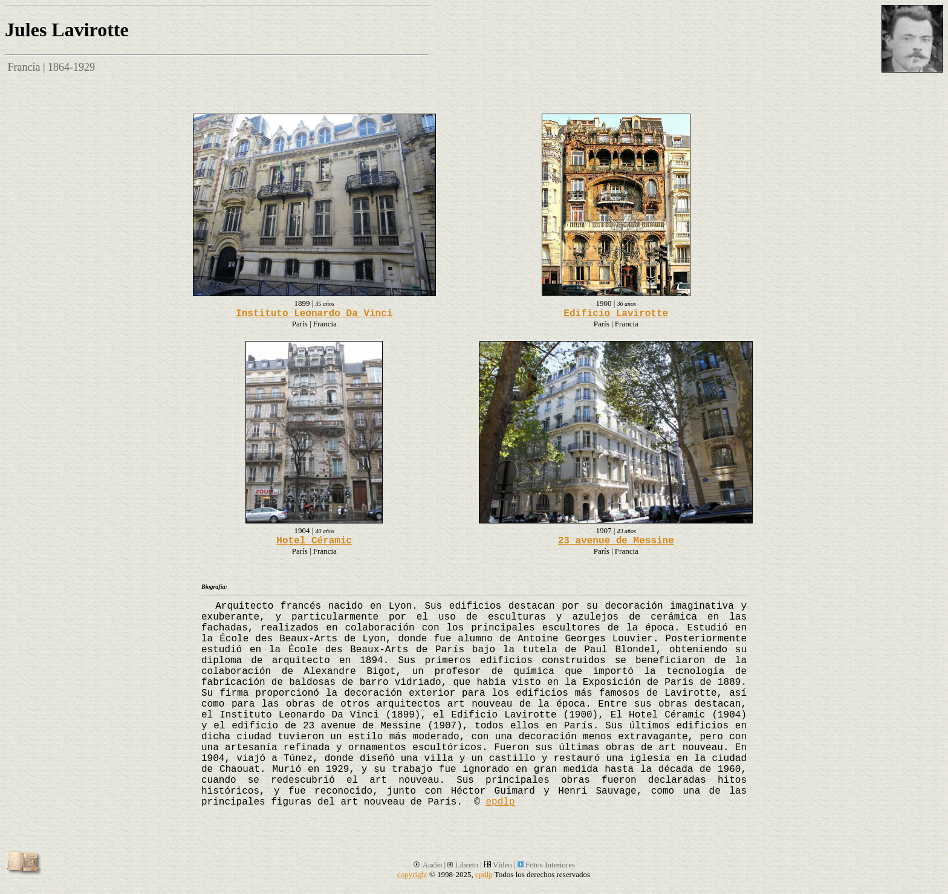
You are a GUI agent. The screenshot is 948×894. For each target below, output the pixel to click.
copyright (412, 874)
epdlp (500, 802)
